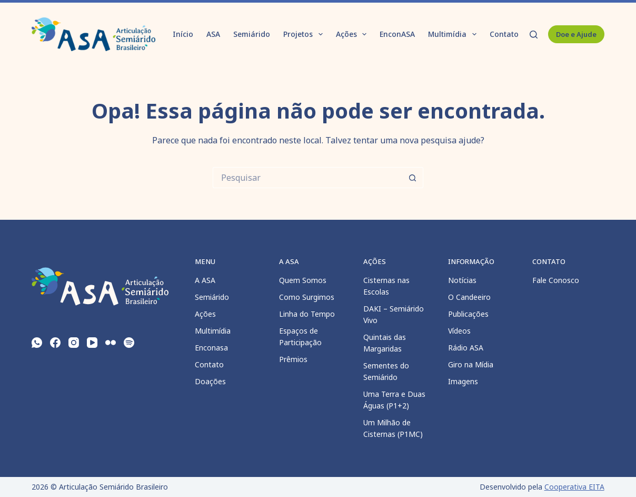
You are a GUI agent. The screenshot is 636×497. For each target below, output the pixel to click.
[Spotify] (129, 342)
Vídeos (459, 331)
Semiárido (251, 34)
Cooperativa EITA (574, 487)
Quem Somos (302, 280)
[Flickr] (110, 342)
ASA (213, 34)
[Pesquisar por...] (307, 177)
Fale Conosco (555, 280)
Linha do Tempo (307, 314)
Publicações (468, 314)
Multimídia (454, 34)
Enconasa (211, 348)
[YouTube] (92, 342)
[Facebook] (55, 342)
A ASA (205, 280)
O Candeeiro (469, 297)
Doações (210, 381)
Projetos (305, 34)
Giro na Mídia (470, 364)
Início (183, 34)
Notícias (462, 280)
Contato (504, 34)
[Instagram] (73, 342)
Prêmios (293, 359)
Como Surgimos (306, 297)
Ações (353, 34)
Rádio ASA (465, 348)
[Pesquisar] (534, 34)
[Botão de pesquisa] (412, 177)
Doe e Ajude (576, 34)
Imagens (463, 381)
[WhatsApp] (37, 342)
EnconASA (397, 34)
